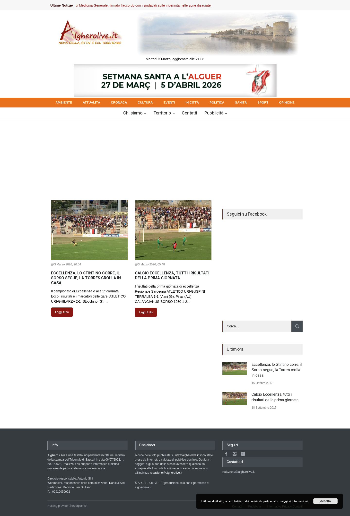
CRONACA (119, 102)
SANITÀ (241, 102)
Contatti (189, 112)
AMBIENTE (63, 102)
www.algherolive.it (187, 455)
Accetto (325, 501)
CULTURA (145, 102)
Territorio (162, 112)
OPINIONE (287, 102)
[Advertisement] (175, 155)
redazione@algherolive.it (166, 472)
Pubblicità (213, 112)
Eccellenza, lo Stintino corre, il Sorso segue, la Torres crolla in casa (277, 370)
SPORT (262, 102)
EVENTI (169, 102)
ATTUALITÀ (91, 102)
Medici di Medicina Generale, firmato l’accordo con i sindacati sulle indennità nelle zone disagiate (143, 5)
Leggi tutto (62, 312)
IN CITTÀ (192, 102)
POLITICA (217, 102)
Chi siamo (132, 112)
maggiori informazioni (294, 501)
